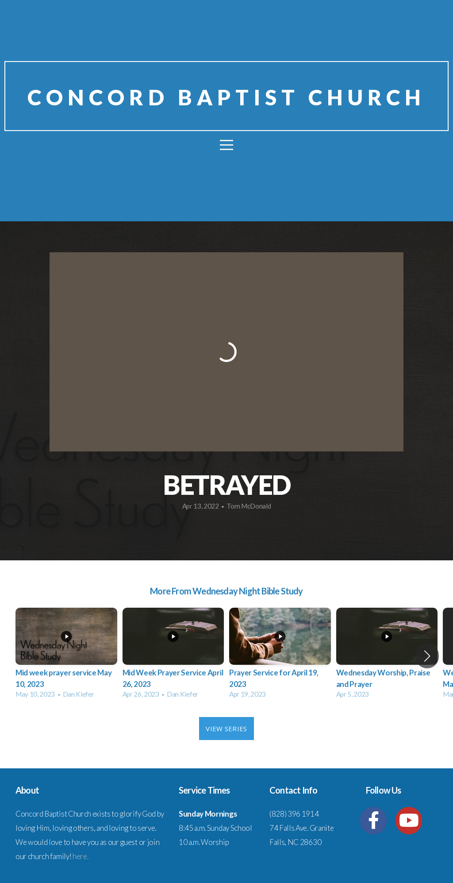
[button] (427, 656)
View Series (226, 728)
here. (80, 856)
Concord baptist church (226, 97)
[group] (66, 656)
